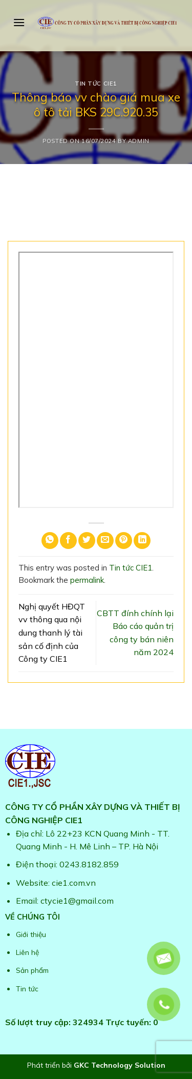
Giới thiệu (31, 934)
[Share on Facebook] (68, 540)
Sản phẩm (32, 970)
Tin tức (27, 988)
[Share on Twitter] (86, 540)
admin (139, 141)
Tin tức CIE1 (96, 83)
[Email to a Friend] (105, 540)
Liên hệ (27, 952)
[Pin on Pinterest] (123, 540)
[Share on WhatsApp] (49, 540)
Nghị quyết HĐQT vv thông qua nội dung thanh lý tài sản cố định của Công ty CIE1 (51, 632)
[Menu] (19, 22)
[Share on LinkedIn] (142, 540)
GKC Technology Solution (119, 1065)
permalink (87, 580)
